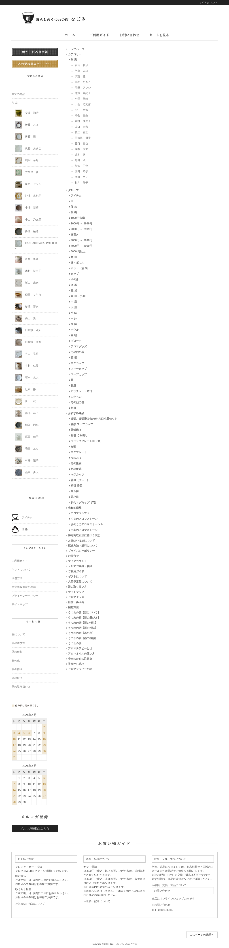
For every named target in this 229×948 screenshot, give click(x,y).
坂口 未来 (81, 126)
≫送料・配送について (96, 901)
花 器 (74, 357)
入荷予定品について (80, 581)
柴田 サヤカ (28, 294)
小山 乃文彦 (83, 104)
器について (18, 634)
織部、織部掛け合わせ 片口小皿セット (94, 418)
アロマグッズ (79, 346)
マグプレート (79, 452)
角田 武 (80, 160)
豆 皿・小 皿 (78, 296)
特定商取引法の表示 (24, 587)
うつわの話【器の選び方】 (84, 617)
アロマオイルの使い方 (81, 653)
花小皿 (75, 496)
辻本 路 (80, 154)
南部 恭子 (26, 413)
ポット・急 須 (79, 268)
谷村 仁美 (26, 365)
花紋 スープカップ (82, 424)
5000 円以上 (78, 251)
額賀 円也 (81, 165)
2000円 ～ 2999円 (81, 229)
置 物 (74, 335)
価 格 (74, 206)
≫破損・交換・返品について (169, 885)
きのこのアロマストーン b (87, 524)
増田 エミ (81, 177)
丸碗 (73, 446)
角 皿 (74, 257)
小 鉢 (74, 313)
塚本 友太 (81, 149)
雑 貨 (74, 290)
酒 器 (74, 285)
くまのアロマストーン (84, 518)
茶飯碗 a (76, 429)
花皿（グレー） (80, 480)
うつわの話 (74, 643)
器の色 (16, 660)
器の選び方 (18, 643)
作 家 (74, 59)
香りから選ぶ (76, 663)
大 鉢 (74, 324)
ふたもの (76, 396)
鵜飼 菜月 (26, 160)
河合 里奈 (81, 115)
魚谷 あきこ (83, 82)
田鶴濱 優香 (83, 137)
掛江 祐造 (81, 110)
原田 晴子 (81, 171)
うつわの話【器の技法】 (83, 627)
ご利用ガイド (76, 571)
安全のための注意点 (80, 658)
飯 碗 (74, 212)
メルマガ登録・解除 (80, 566)
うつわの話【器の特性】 (83, 622)
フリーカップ (79, 368)
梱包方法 (73, 607)
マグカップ (77, 363)
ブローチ (76, 340)
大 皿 (74, 307)
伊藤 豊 (80, 76)
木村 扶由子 (83, 121)
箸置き (75, 234)
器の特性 (17, 669)
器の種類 (17, 651)
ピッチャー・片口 (81, 391)
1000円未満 (78, 218)
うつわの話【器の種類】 (83, 638)
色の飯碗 (76, 469)
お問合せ (73, 555)
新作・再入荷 (76, 602)
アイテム (76, 195)
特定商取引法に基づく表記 (84, 535)
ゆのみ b (76, 457)
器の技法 (17, 678)
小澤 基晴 (81, 98)
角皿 (73, 408)
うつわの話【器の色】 (81, 633)
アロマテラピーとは (80, 648)
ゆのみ (75, 279)
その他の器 (77, 352)
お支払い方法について (81, 540)
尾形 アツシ (83, 87)
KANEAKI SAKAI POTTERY (36, 245)
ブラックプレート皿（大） (87, 441)
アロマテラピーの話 (80, 669)
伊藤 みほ (81, 70)
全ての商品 (18, 94)
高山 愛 (25, 318)
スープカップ (79, 374)
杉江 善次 (81, 132)
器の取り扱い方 (77, 586)
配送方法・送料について (83, 545)
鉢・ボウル (77, 262)
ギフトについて (77, 576)
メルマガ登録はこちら (34, 828)
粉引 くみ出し (79, 435)
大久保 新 (26, 172)
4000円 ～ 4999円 (81, 245)
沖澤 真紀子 (83, 93)
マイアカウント (208, 2)
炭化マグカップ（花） (84, 502)
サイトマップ (76, 591)
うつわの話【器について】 (84, 612)
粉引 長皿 (76, 485)
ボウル (75, 329)
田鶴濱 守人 (28, 330)
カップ (75, 273)
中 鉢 (74, 318)
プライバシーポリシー (81, 550)
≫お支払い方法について (30, 903)
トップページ (76, 49)
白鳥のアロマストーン (84, 530)
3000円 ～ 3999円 (81, 240)
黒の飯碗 (76, 463)
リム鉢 (75, 491)
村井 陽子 (81, 182)
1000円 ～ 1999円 (81, 223)
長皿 (73, 385)
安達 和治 (81, 65)
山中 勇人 (26, 472)
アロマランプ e (80, 513)
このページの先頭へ (202, 934)
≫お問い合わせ (161, 904)
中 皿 (74, 301)
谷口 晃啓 (81, 143)
